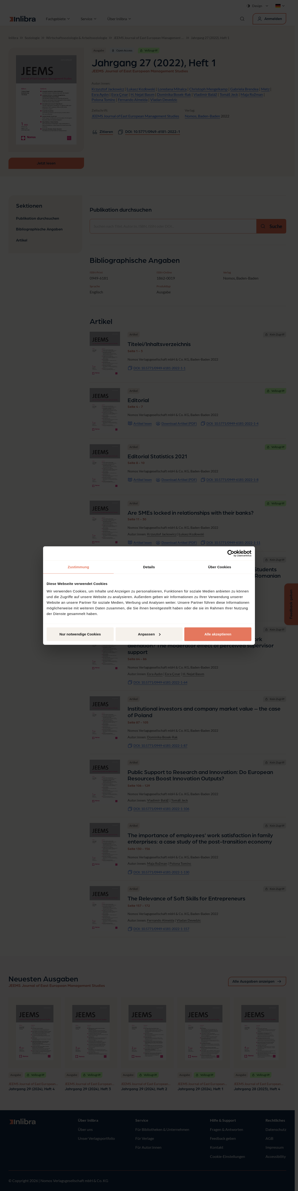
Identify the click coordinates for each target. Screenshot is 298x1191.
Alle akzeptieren (217, 634)
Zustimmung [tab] (78, 567)
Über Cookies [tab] (219, 567)
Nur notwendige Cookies (80, 634)
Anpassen (149, 634)
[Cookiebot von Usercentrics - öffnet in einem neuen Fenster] (230, 553)
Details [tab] (149, 567)
